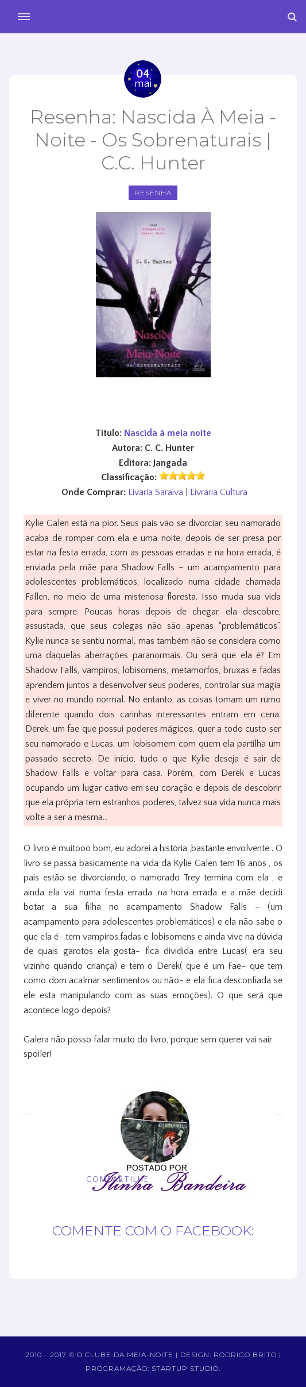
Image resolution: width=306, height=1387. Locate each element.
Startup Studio (185, 1368)
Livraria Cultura (218, 492)
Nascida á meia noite (167, 433)
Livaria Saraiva (155, 492)
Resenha (153, 192)
